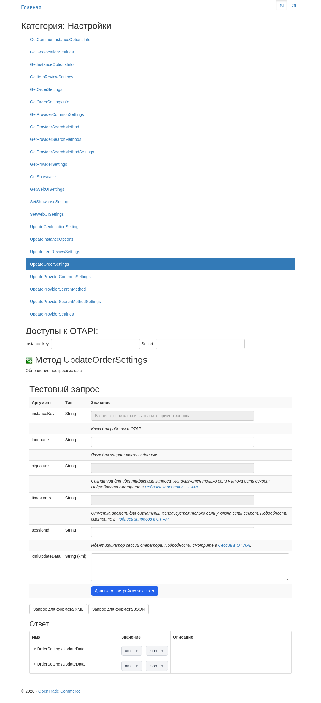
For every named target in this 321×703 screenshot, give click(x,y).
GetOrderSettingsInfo (49, 102)
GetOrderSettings (46, 89)
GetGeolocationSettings (52, 52)
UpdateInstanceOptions (51, 239)
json (157, 650)
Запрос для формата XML (58, 609)
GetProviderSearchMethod (54, 126)
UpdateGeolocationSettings (55, 226)
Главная (31, 7)
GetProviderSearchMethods (55, 139)
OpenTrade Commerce (59, 691)
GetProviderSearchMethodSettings (62, 151)
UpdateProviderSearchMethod (58, 289)
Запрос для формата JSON (118, 609)
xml (132, 650)
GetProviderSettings (48, 164)
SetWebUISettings (47, 214)
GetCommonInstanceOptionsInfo (60, 39)
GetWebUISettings (47, 189)
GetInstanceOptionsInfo (52, 64)
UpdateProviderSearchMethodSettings (65, 301)
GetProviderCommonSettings (57, 114)
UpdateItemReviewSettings (55, 251)
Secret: (147, 343)
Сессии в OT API (234, 545)
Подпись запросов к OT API (171, 487)
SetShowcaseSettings (50, 201)
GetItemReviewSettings (51, 77)
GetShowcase (43, 176)
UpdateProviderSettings (52, 314)
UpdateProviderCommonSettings (60, 276)
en (293, 5)
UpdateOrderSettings (49, 264)
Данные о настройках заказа (125, 591)
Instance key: (38, 343)
